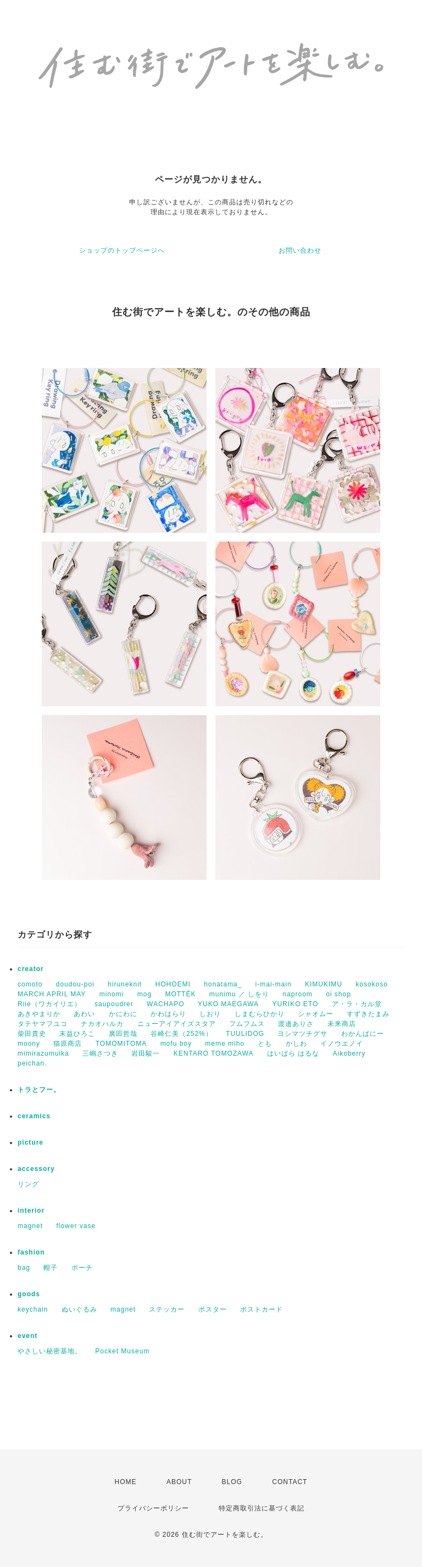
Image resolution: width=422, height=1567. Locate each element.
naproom (297, 994)
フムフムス (247, 1024)
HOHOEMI (172, 984)
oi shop (338, 994)
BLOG (232, 1482)
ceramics (34, 1116)
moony (29, 1043)
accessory (36, 1169)
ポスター (212, 1309)
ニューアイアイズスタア (176, 1024)
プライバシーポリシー (153, 1508)
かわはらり (168, 1014)
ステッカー (167, 1309)
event (27, 1336)
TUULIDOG (245, 1034)
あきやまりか (39, 1014)
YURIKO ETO (295, 1004)
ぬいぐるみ (79, 1309)
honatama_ (223, 984)
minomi (111, 994)
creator (31, 969)
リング (28, 1184)
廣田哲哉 (123, 1034)
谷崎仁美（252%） (182, 1034)
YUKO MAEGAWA (228, 1004)
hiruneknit (125, 984)
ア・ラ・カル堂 (357, 1004)
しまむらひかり (260, 1014)
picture (30, 1142)
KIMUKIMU (323, 984)
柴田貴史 (32, 1034)
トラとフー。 (39, 1090)
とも (265, 1043)
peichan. (32, 1063)
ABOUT (179, 1482)
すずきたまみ (368, 1014)
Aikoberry (349, 1053)
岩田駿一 (145, 1053)
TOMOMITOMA (121, 1043)
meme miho (225, 1043)
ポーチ (82, 1268)
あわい (84, 1014)
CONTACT (289, 1482)
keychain (33, 1309)
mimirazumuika (43, 1053)
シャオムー (316, 1014)
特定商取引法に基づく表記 (261, 1508)
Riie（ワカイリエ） (49, 1004)
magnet (30, 1226)
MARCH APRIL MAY (52, 994)
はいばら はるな (293, 1053)
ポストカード (261, 1309)
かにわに (123, 1014)
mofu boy (176, 1043)
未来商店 (341, 1024)
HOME (126, 1482)
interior (31, 1210)
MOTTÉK (180, 994)
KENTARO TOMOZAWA (214, 1053)
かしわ (296, 1043)
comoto (30, 984)
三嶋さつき (100, 1053)
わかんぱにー (362, 1034)
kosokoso (372, 984)
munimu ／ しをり (239, 994)
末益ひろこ (77, 1034)
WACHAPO (166, 1004)
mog (144, 994)
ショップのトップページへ (122, 250)
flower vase (76, 1226)
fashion (31, 1252)
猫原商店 (67, 1043)
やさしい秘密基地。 (50, 1351)
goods (29, 1294)
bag (24, 1268)
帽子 (50, 1268)
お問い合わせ (300, 250)
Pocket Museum (122, 1351)
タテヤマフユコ (43, 1024)
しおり (210, 1014)
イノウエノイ (341, 1043)
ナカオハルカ (102, 1024)
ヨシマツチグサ (302, 1034)
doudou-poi (75, 984)
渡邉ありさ (296, 1024)
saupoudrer (114, 1004)
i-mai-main (274, 984)
